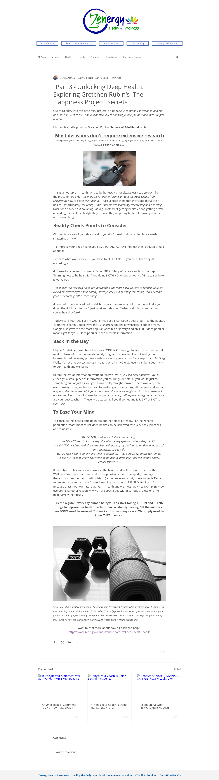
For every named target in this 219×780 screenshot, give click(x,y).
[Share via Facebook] (54, 642)
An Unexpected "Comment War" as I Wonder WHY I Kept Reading (59, 706)
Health (68, 57)
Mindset (55, 57)
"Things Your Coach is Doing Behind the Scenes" (109, 706)
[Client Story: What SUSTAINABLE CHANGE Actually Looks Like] (159, 686)
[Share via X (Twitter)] (62, 642)
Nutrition (95, 57)
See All (177, 668)
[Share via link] (77, 642)
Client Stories (111, 57)
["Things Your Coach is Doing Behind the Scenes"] (110, 686)
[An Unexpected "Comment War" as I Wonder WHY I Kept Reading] (60, 686)
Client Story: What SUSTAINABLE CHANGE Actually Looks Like (155, 706)
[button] (177, 57)
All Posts (42, 57)
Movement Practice (132, 57)
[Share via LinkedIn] (69, 642)
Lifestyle (81, 57)
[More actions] (164, 78)
